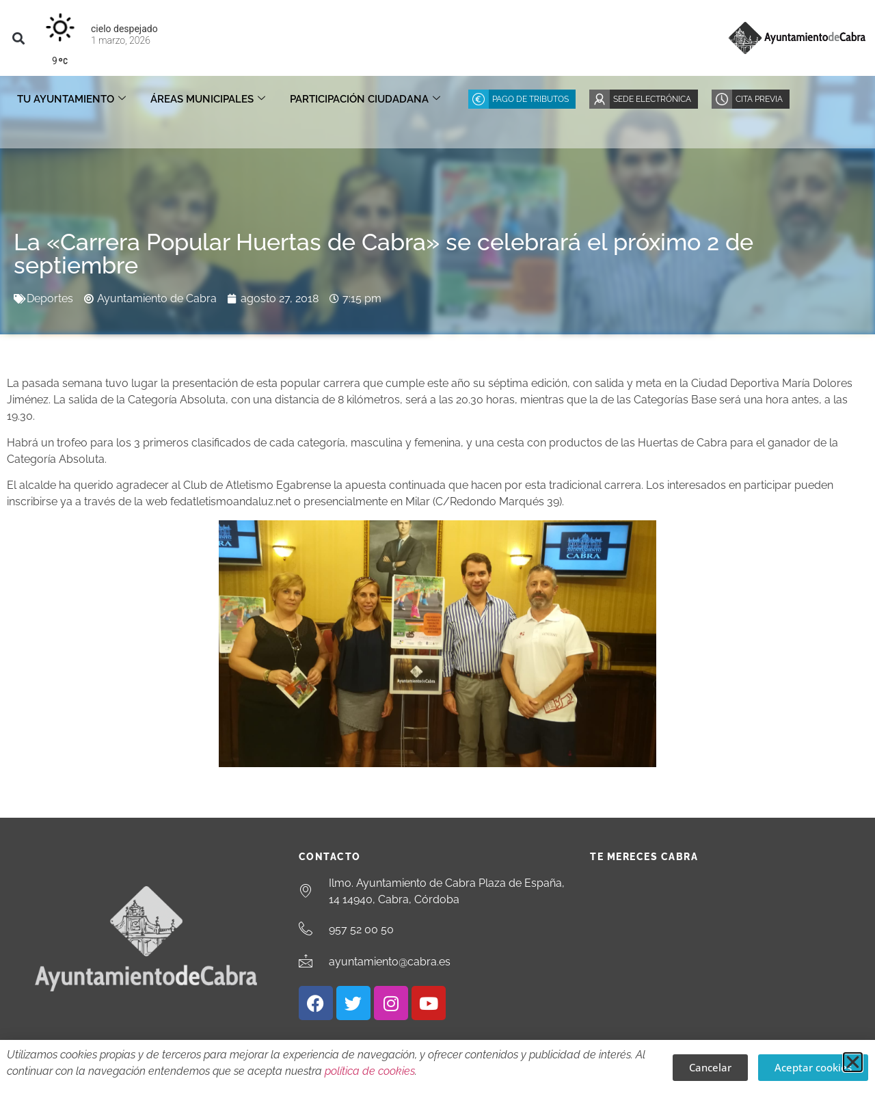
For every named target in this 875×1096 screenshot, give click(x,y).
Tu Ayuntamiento (71, 99)
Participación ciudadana (365, 99)
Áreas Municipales (207, 99)
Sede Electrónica (652, 99)
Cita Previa (759, 99)
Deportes (50, 298)
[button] (18, 38)
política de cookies (370, 1071)
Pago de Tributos (530, 99)
